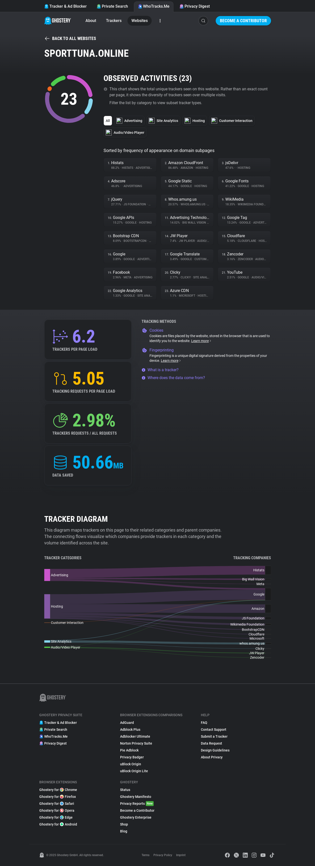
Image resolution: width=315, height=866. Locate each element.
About (90, 20)
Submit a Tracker (214, 736)
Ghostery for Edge (56, 817)
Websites (139, 20)
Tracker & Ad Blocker (65, 6)
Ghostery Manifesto (135, 797)
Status (125, 790)
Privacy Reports (137, 803)
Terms (145, 855)
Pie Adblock (129, 750)
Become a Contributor (243, 20)
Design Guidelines (215, 750)
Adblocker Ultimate (135, 736)
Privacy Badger (132, 757)
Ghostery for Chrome (58, 790)
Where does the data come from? (173, 377)
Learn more (201, 341)
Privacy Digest (194, 6)
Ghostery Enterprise (135, 817)
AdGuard (127, 723)
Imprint (181, 855)
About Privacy (212, 757)
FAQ (204, 723)
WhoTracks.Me (153, 6)
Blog (123, 831)
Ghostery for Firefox (57, 797)
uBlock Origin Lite (134, 771)
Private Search (112, 6)
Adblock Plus (130, 729)
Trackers (114, 20)
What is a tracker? (160, 369)
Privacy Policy (162, 855)
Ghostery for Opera (56, 810)
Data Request (211, 743)
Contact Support (213, 729)
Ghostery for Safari (56, 804)
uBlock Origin (130, 764)
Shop (124, 824)
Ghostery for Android (58, 824)
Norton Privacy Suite (136, 743)
